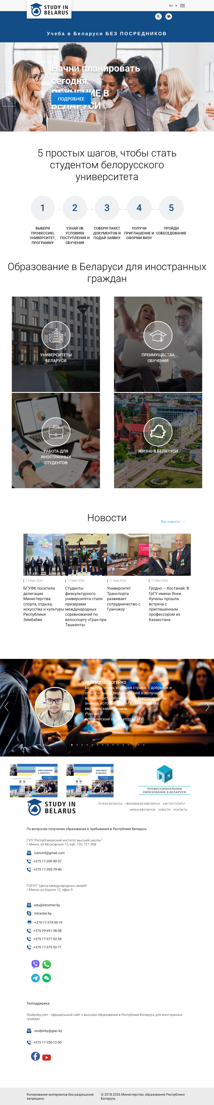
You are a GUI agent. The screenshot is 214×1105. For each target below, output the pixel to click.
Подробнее (71, 99)
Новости (164, 809)
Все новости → (173, 522)
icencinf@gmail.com (49, 853)
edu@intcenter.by (47, 905)
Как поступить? (174, 803)
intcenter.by (42, 913)
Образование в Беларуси (142, 803)
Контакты (180, 809)
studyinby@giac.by (48, 1031)
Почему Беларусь (110, 803)
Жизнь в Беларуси (142, 809)
